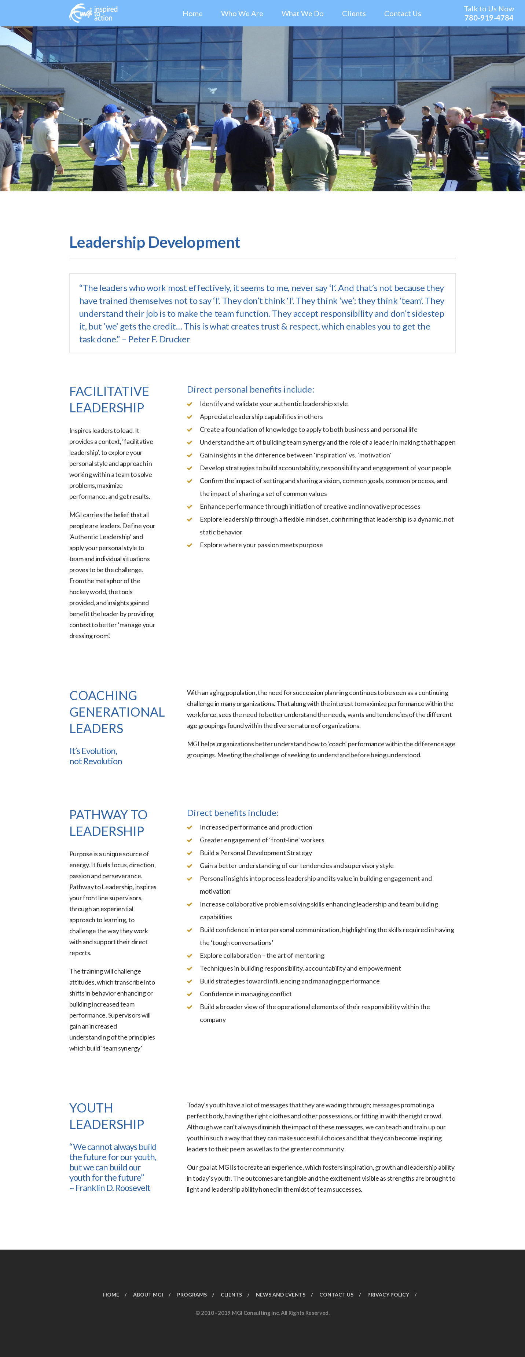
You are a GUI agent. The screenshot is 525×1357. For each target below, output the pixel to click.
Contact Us (402, 13)
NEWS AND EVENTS (280, 1294)
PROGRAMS (192, 1294)
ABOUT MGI (148, 1294)
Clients (354, 13)
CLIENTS (231, 1294)
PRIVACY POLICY (388, 1294)
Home (193, 13)
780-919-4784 (489, 17)
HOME (111, 1294)
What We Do (303, 13)
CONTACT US (336, 1294)
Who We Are (242, 13)
